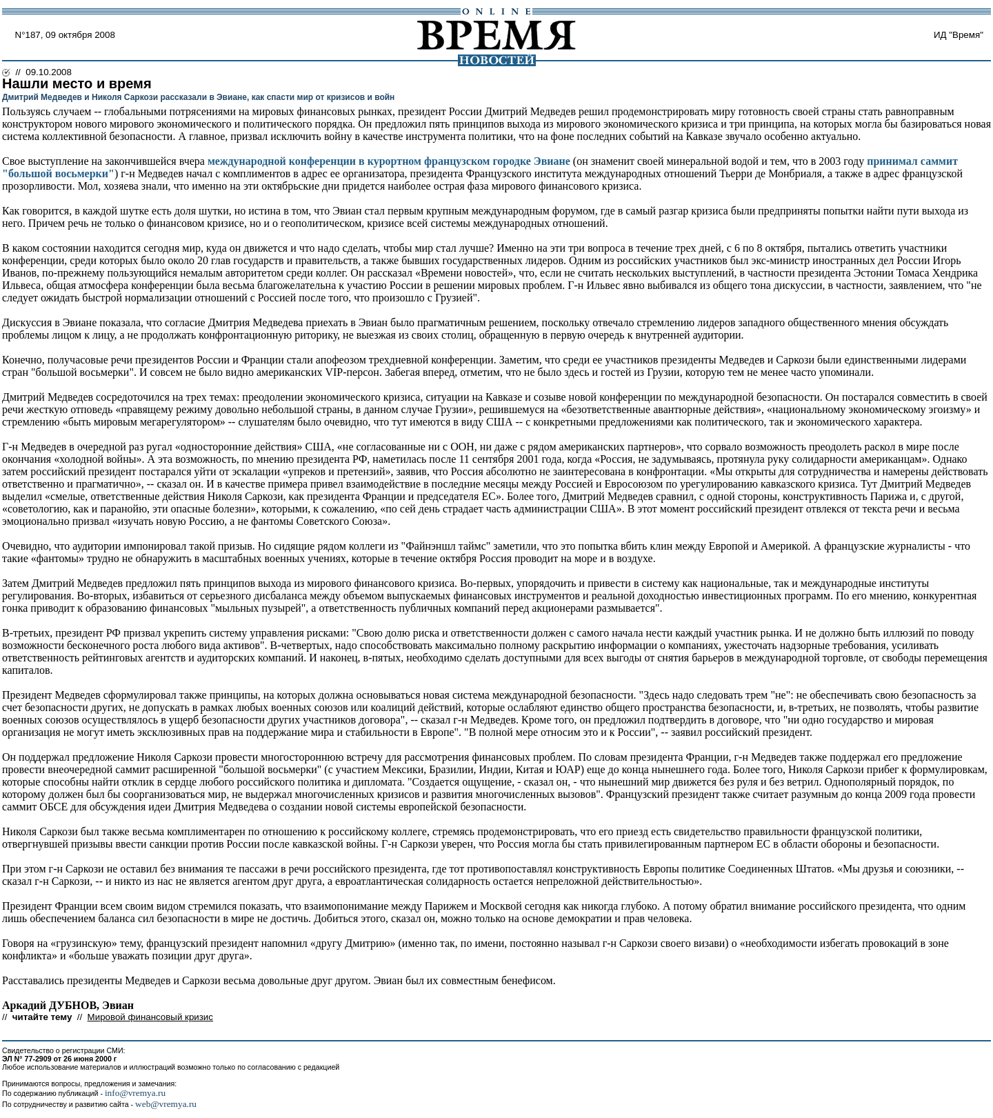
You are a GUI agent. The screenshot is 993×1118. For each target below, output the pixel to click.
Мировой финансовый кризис (150, 1017)
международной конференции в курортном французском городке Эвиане (389, 161)
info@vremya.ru (135, 1093)
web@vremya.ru (166, 1104)
